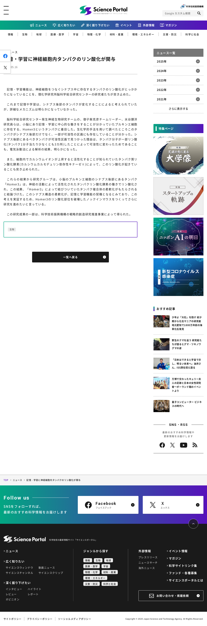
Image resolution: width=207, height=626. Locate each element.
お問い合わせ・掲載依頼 (172, 596)
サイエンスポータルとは (186, 580)
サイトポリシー (12, 618)
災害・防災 (170, 34)
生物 (25, 34)
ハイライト (34, 589)
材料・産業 (116, 34)
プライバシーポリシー (39, 618)
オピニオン (12, 599)
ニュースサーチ (148, 562)
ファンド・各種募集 (183, 573)
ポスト (5, 67)
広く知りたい (66, 25)
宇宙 (76, 34)
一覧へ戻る (70, 257)
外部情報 (149, 25)
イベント (126, 25)
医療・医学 (57, 34)
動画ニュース (47, 567)
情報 (10, 34)
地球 (39, 34)
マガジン (171, 25)
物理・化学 (94, 34)
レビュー (11, 594)
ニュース (41, 25)
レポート (33, 594)
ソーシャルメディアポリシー (74, 618)
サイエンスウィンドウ (19, 567)
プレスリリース (148, 557)
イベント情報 (178, 551)
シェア (5, 56)
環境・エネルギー (143, 34)
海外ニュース (146, 568)
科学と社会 (192, 34)
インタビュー (14, 589)
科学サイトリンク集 (183, 566)
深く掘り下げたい (98, 25)
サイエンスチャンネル (19, 572)
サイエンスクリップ (51, 572)
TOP (6, 480)
